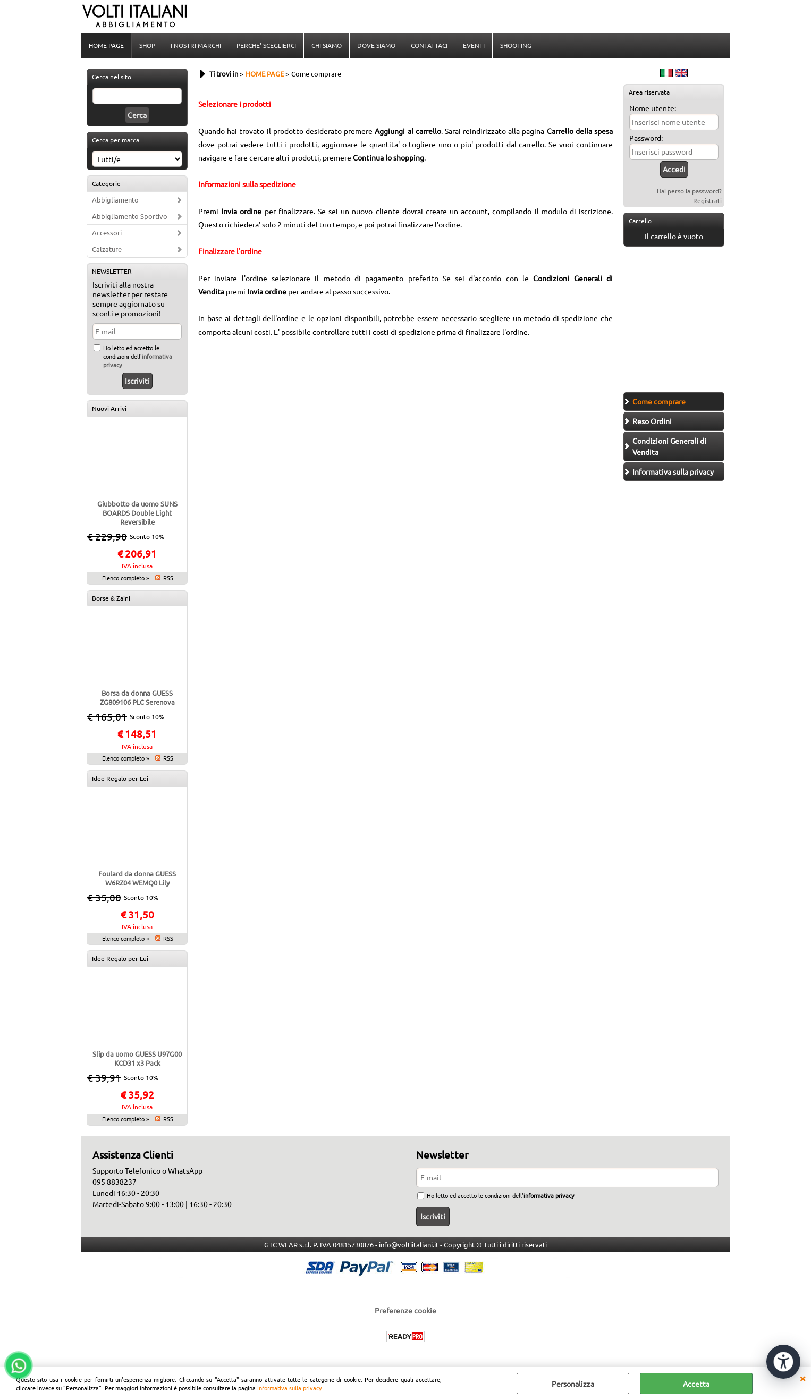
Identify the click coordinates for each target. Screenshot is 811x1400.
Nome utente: (652, 108)
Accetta (696, 1383)
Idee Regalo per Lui (120, 958)
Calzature (107, 249)
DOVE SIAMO (376, 45)
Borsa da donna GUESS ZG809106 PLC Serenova (137, 697)
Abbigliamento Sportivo (129, 216)
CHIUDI (802, 1377)
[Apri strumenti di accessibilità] (783, 1362)
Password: (646, 137)
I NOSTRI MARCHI (196, 45)
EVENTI (474, 45)
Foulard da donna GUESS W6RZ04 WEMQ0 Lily (137, 878)
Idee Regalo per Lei (120, 778)
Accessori (107, 232)
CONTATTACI (429, 45)
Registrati (707, 200)
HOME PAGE (106, 45)
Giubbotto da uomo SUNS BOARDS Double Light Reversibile (137, 512)
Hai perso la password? (689, 191)
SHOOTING (515, 45)
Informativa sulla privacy (289, 1388)
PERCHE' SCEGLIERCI (266, 45)
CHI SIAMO (326, 45)
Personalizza (573, 1383)
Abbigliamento (115, 199)
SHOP (147, 45)
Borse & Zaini (111, 598)
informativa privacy (548, 1195)
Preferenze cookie (405, 1310)
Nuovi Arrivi (109, 408)
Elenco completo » (125, 578)
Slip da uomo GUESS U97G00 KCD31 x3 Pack (137, 1058)
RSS (168, 578)
